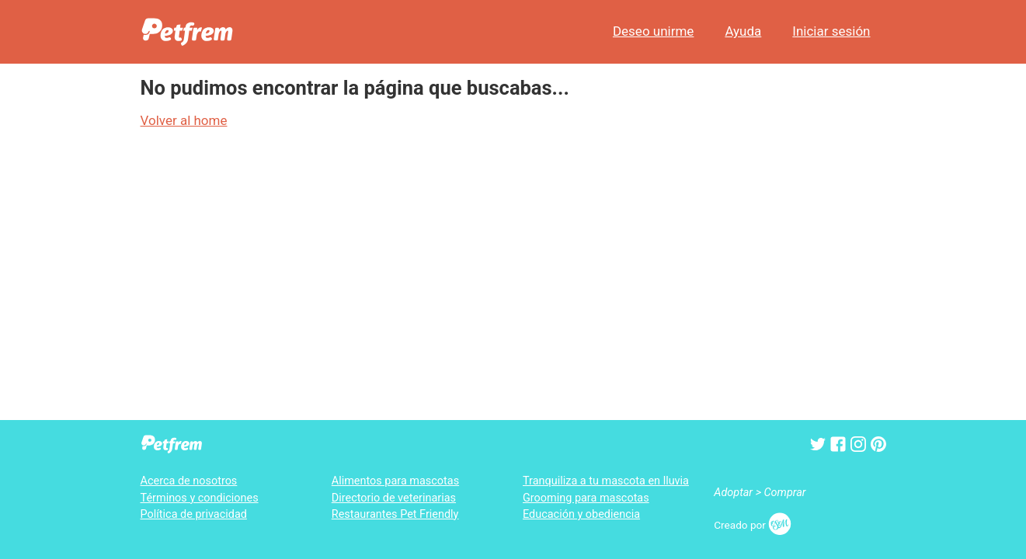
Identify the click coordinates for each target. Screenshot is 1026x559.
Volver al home (184, 120)
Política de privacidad (194, 514)
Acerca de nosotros (189, 481)
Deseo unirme (653, 31)
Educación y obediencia (581, 514)
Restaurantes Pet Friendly (395, 514)
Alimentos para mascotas (395, 481)
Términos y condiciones (200, 498)
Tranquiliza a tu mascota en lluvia (606, 481)
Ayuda (743, 31)
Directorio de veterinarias (394, 498)
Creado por (752, 525)
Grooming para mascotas (586, 498)
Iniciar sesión (831, 31)
